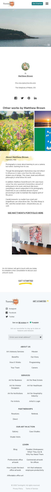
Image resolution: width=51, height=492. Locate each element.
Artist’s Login (34, 401)
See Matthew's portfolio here (25, 213)
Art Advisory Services (15, 351)
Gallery (15, 431)
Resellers (15, 413)
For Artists (15, 401)
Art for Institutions (15, 393)
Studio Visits (15, 437)
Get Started (37, 4)
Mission (35, 351)
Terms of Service (32, 489)
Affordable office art (15, 475)
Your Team (15, 367)
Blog (15, 449)
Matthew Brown (25, 76)
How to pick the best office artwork (15, 468)
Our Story (35, 357)
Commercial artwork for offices (35, 461)
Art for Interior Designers (15, 386)
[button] (47, 4)
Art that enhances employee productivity (35, 468)
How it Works (15, 362)
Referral (34, 413)
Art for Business (15, 380)
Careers (35, 367)
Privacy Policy (18, 489)
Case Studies (34, 431)
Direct (15, 419)
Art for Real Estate (34, 380)
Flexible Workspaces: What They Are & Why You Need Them (34, 452)
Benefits (15, 357)
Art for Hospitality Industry (34, 394)
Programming (34, 362)
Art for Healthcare (34, 385)
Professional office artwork (15, 461)
